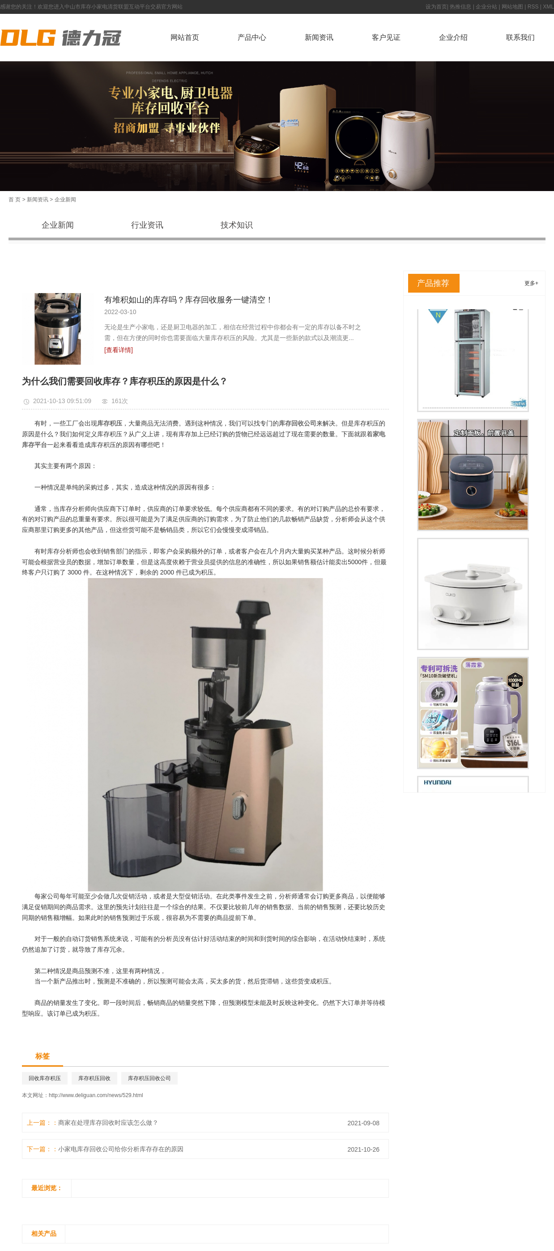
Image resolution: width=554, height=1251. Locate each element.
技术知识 (237, 225)
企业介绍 (453, 37)
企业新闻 (65, 199)
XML (548, 7)
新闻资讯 (319, 37)
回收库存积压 (45, 1078)
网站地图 (512, 7)
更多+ (531, 283)
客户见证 (386, 37)
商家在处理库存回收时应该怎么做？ (108, 1122)
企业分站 (486, 7)
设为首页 (436, 7)
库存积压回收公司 (149, 1078)
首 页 (15, 199)
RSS (533, 7)
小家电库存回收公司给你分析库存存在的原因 (120, 1149)
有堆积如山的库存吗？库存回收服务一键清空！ (188, 299)
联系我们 (520, 37)
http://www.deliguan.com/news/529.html (96, 1095)
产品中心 (252, 37)
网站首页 (184, 37)
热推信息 (460, 7)
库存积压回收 (94, 1078)
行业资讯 (147, 225)
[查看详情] (118, 349)
